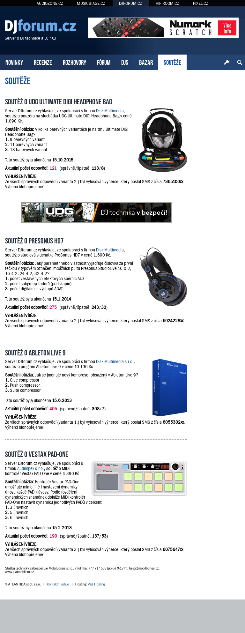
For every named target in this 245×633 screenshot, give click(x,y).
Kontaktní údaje (58, 584)
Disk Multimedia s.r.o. (115, 361)
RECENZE (43, 61)
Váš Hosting (96, 584)
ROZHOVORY (74, 61)
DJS (124, 61)
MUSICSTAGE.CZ (91, 3)
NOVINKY (14, 61)
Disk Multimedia (110, 110)
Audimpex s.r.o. (30, 468)
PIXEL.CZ (200, 3)
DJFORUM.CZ (130, 3)
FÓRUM (103, 61)
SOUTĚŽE (172, 61)
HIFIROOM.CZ (167, 3)
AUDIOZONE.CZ (50, 3)
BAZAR (146, 61)
